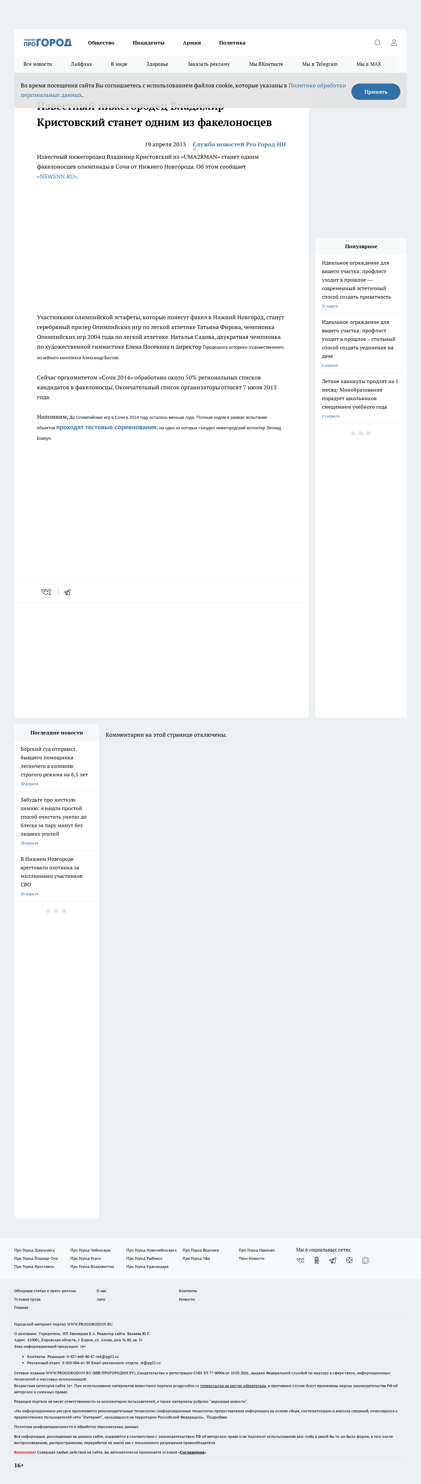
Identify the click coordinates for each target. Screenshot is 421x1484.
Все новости (38, 64)
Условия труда (27, 1299)
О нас (101, 1290)
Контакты (188, 1290)
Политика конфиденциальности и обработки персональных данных (76, 1426)
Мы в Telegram (320, 64)
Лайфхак (81, 64)
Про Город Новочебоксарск (151, 1250)
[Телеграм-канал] (333, 1260)
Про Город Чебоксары (90, 1250)
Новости (187, 1299)
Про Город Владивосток (92, 1266)
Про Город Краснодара (147, 1266)
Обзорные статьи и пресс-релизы (45, 1290)
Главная (21, 1307)
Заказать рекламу (209, 64)
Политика (232, 42)
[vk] (47, 592)
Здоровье (157, 64)
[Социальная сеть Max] (366, 1260)
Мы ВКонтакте (266, 64)
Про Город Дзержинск (34, 1250)
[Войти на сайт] (393, 42)
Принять (376, 91)
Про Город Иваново (257, 1250)
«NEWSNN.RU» (57, 176)
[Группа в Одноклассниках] (316, 1260)
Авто (100, 1299)
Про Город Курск (85, 1258)
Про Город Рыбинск (144, 1258)
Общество (101, 42)
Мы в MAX (369, 64)
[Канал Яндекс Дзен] (349, 1260)
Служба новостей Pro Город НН (239, 144)
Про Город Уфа (196, 1258)
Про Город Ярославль (34, 1266)
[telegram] (69, 592)
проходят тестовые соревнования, (107, 427)
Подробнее (217, 1417)
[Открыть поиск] (377, 42)
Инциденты (149, 42)
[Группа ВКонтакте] (300, 1260)
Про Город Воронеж (201, 1250)
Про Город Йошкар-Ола (36, 1258)
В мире (119, 64)
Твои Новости (251, 1258)
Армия (192, 42)
